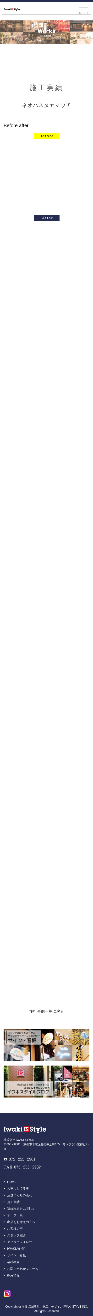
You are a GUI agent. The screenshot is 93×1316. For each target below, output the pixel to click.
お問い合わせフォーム (22, 1269)
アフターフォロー (19, 1242)
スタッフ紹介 (16, 1235)
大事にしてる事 (18, 1188)
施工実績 (13, 1202)
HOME (11, 1182)
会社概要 (13, 1262)
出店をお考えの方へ (21, 1222)
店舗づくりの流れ (19, 1195)
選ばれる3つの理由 (20, 1208)
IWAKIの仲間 (16, 1248)
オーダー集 (15, 1215)
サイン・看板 (16, 1255)
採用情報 (13, 1275)
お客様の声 (15, 1228)
